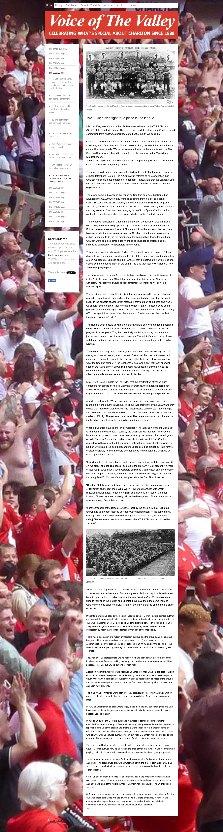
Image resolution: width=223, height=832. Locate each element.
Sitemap (60, 821)
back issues (54, 255)
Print (51, 821)
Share (52, 281)
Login (173, 821)
